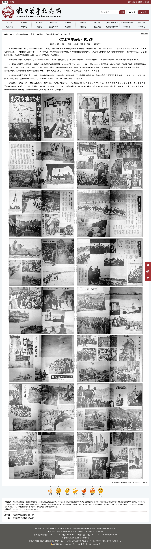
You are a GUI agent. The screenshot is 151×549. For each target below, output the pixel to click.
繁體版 (12, 2)
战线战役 (68, 22)
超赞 (50, 495)
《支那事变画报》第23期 (23, 515)
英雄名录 (82, 22)
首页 (8, 34)
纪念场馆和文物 (112, 27)
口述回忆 (97, 22)
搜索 (122, 12)
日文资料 (32, 34)
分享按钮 (144, 34)
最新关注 (9, 27)
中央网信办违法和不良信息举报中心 (78, 541)
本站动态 (141, 27)
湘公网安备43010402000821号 (63, 544)
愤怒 (92, 495)
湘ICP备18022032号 (93, 544)
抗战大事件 (53, 27)
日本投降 (38, 22)
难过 (100, 495)
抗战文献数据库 (112, 22)
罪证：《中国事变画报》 (49, 34)
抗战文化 (127, 27)
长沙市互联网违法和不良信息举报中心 (107, 541)
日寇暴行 (38, 27)
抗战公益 (141, 22)
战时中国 (53, 22)
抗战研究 (97, 27)
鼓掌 (58, 495)
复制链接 (97, 44)
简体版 (5, 2)
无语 (67, 495)
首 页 (9, 22)
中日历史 (24, 22)
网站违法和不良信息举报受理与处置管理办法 (46, 541)
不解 (75, 495)
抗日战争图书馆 (127, 22)
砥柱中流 (82, 27)
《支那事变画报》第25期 (23, 518)
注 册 (133, 12)
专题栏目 (68, 27)
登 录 (144, 12)
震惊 (84, 495)
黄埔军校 (24, 27)
